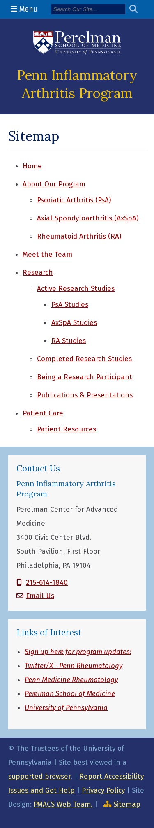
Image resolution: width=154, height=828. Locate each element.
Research (38, 272)
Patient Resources (66, 429)
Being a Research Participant (84, 377)
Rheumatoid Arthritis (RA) (79, 236)
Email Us (40, 595)
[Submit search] (136, 9)
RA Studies (68, 340)
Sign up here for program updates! (78, 651)
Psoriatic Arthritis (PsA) (74, 200)
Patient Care (43, 413)
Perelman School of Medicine (70, 693)
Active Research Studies (76, 288)
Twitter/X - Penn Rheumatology (73, 665)
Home (32, 166)
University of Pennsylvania (66, 707)
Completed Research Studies (84, 359)
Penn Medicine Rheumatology (71, 679)
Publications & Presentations (85, 395)
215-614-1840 (47, 582)
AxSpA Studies (74, 322)
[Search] (88, 9)
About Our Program (54, 184)
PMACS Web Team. (63, 804)
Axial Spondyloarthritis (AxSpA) (87, 218)
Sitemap (126, 804)
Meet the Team (47, 254)
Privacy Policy (103, 790)
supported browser (39, 776)
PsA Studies (69, 304)
